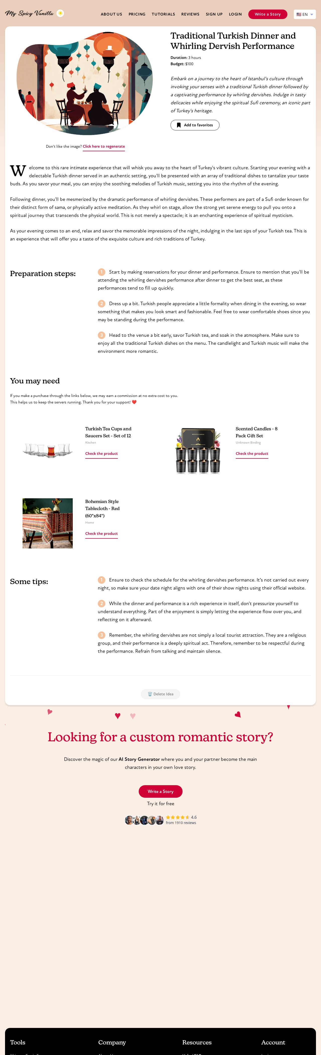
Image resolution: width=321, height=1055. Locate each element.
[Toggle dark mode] (60, 13)
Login (235, 14)
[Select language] (305, 14)
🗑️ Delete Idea (160, 694)
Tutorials (163, 14)
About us (111, 14)
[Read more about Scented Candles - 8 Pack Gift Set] (198, 451)
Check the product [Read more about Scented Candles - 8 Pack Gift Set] (252, 453)
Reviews (190, 14)
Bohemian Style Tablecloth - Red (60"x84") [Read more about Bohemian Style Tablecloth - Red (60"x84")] (102, 509)
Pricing (137, 14)
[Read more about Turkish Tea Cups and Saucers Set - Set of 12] (48, 451)
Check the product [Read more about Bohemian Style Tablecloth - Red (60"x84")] (101, 533)
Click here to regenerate (104, 146)
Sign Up (214, 14)
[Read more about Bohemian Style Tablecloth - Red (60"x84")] (48, 523)
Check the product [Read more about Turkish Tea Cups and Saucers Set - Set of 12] (101, 453)
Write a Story (268, 14)
